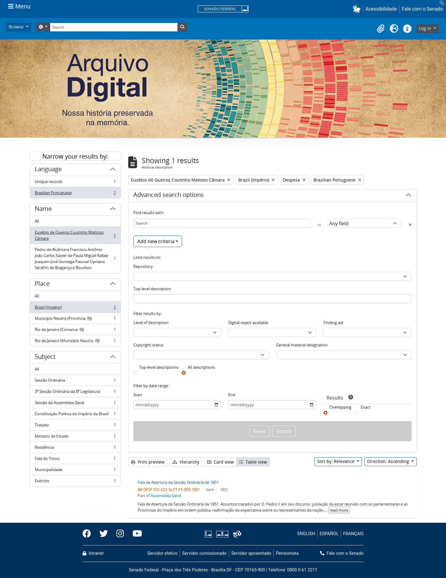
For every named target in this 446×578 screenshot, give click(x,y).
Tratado (75, 426)
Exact (365, 407)
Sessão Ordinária (75, 381)
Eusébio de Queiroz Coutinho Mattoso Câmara (75, 235)
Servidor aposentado (251, 553)
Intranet (93, 553)
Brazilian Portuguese (75, 194)
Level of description (150, 322)
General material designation (302, 345)
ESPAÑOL (329, 533)
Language (48, 170)
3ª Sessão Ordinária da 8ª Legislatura (75, 392)
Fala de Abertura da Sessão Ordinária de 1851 (178, 482)
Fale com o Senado (422, 9)
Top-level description (152, 288)
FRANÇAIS (353, 533)
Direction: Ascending (388, 461)
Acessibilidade (381, 9)
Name (43, 210)
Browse (17, 27)
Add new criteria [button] (155, 241)
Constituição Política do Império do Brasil (75, 415)
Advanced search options (168, 196)
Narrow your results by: (75, 156)
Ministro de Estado (75, 437)
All (37, 221)
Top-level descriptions (158, 367)
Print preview (147, 462)
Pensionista (287, 553)
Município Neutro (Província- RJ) (75, 319)
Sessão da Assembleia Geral (75, 404)
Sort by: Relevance (336, 461)
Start (137, 394)
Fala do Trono (75, 459)
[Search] (113, 27)
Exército (75, 482)
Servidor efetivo (162, 553)
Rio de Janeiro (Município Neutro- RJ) (75, 342)
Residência (75, 448)
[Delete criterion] (410, 225)
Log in (425, 28)
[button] (358, 9)
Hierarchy (185, 462)
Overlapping (340, 407)
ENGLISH (306, 533)
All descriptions (201, 367)
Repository (143, 266)
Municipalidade (75, 471)
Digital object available (248, 322)
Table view (253, 462)
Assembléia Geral (166, 495)
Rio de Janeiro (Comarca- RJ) (75, 330)
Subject (45, 358)
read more (339, 510)
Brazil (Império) (75, 308)
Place (42, 284)
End (231, 394)
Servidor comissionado (204, 553)
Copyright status (148, 345)
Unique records (75, 182)
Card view (220, 462)
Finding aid (333, 322)
